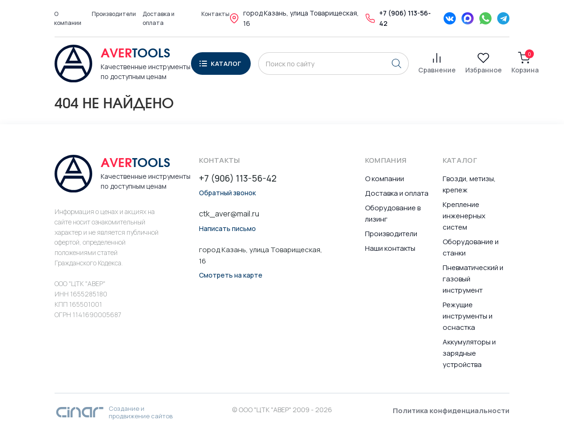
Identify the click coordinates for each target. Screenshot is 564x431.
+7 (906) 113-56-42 (238, 178)
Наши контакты (390, 248)
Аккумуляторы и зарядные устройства (469, 353)
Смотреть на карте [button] (230, 275)
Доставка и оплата (159, 18)
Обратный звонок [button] (227, 193)
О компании (67, 18)
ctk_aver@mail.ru (229, 213)
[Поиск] (396, 63)
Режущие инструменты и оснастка (468, 316)
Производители (114, 14)
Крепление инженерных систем (464, 216)
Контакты (215, 14)
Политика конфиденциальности (451, 410)
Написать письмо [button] (227, 228)
